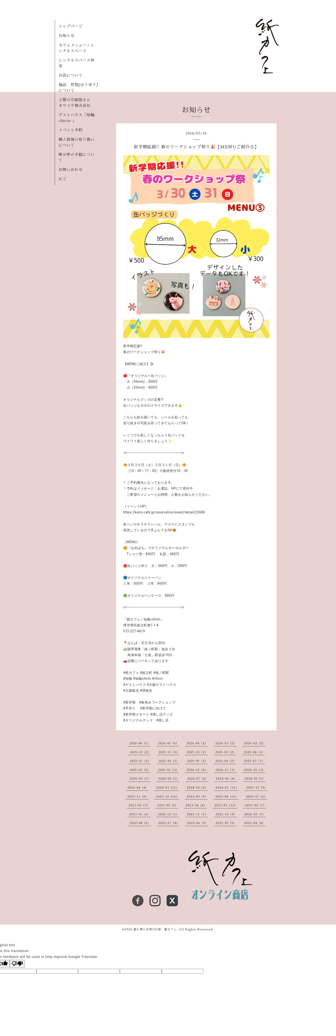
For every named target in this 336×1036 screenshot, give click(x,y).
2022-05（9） (226, 823)
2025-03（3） (254, 761)
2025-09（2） (225, 752)
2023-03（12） (225, 805)
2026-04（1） (197, 743)
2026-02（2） (254, 743)
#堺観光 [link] (146, 690)
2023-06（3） (139, 805)
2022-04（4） (254, 823)
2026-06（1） (139, 743)
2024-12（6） (197, 770)
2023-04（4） (196, 805)
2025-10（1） (197, 752)
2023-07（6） (256, 796)
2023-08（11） (226, 796)
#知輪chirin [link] (142, 678)
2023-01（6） (139, 814)
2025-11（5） (169, 752)
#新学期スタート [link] (136, 714)
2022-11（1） (197, 814)
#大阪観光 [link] (131, 690)
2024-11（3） (225, 770)
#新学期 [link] (129, 702)
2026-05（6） (168, 743)
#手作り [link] (129, 708)
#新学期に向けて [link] (153, 708)
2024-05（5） (255, 778)
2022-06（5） (197, 823)
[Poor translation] (17, 964)
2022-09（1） (254, 814)
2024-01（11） (227, 787)
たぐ (63, 179)
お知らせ (67, 36)
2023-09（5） (197, 796)
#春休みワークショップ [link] (157, 702)
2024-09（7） (140, 778)
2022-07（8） (168, 823)
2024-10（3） (254, 770)
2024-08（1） (168, 778)
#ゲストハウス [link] (134, 685)
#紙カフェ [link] (131, 672)
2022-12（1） (168, 814)
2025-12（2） (140, 752)
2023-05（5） (167, 805)
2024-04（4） (137, 787)
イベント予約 (71, 130)
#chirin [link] (157, 678)
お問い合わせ (71, 170)
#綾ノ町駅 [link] (161, 672)
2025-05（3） (197, 761)
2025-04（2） (225, 761)
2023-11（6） (137, 796)
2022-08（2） (140, 823)
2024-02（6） (197, 787)
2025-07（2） (140, 761)
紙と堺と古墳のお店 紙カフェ (155, 929)
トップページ (71, 26)
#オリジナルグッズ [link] (138, 720)
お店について (71, 75)
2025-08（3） (254, 752)
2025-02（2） (140, 770)
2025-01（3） (168, 770)
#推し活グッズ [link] (161, 714)
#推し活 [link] (162, 720)
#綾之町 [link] (146, 672)
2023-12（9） (256, 787)
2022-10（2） (226, 814)
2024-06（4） (226, 778)
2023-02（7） (255, 805)
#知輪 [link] (127, 678)
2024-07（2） (197, 778)
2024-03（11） (167, 787)
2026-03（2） (225, 743)
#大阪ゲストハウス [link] (161, 685)
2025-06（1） (169, 761)
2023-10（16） (167, 796)
